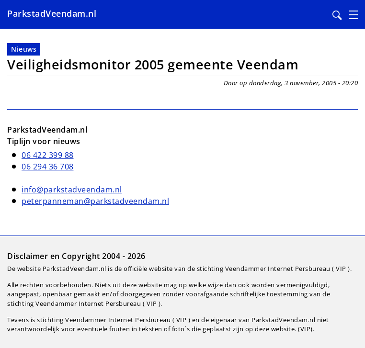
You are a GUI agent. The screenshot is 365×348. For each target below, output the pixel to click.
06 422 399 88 (48, 155)
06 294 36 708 (48, 166)
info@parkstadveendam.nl (72, 189)
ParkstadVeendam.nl (51, 13)
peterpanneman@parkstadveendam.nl (95, 201)
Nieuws (23, 49)
